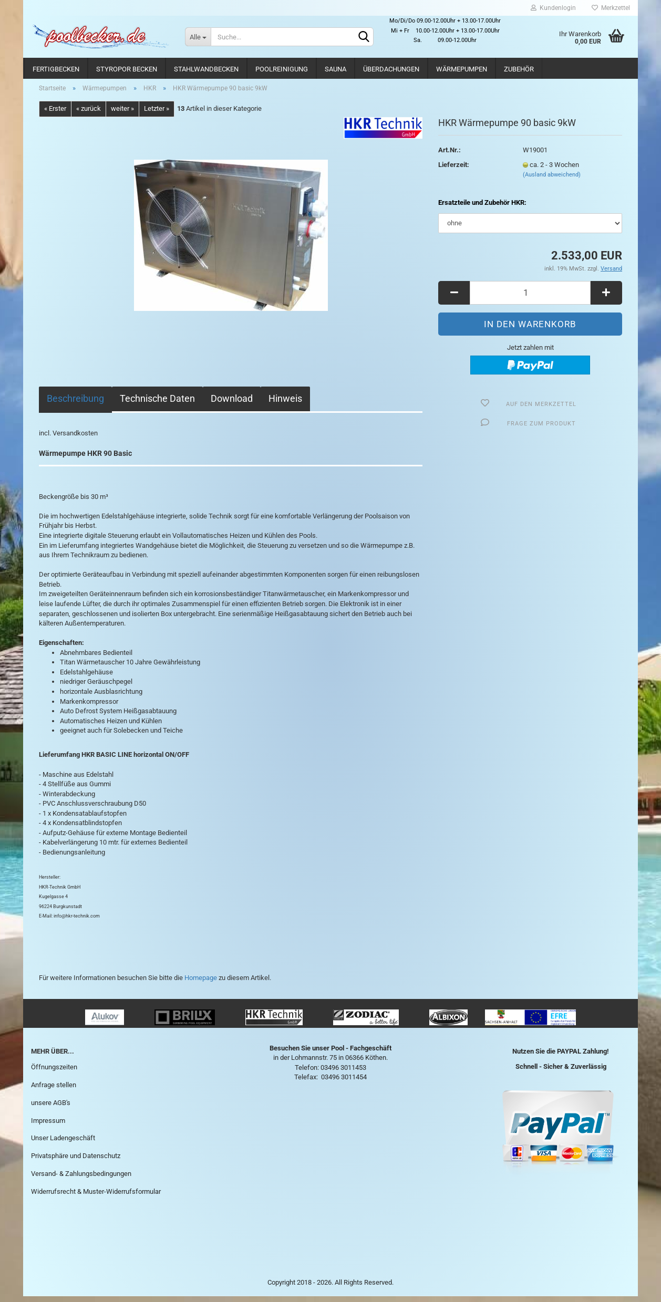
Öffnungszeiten (54, 1073)
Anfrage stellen (53, 1091)
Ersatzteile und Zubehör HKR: (482, 209)
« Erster (55, 115)
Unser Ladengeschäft (63, 1144)
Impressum (48, 1126)
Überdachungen (391, 69)
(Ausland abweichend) (552, 181)
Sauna (335, 69)
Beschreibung (75, 404)
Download (232, 404)
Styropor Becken (126, 69)
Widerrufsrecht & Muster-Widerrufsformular (96, 1197)
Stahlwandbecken (206, 69)
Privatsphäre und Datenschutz (75, 1162)
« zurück (88, 115)
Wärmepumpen (461, 69)
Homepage (200, 983)
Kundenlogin (553, 8)
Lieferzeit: (453, 170)
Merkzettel (611, 8)
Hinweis (285, 404)
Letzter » (156, 115)
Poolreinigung (281, 69)
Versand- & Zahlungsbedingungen (81, 1179)
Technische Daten (157, 404)
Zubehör (519, 69)
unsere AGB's (50, 1108)
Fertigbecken (56, 69)
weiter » (122, 115)
